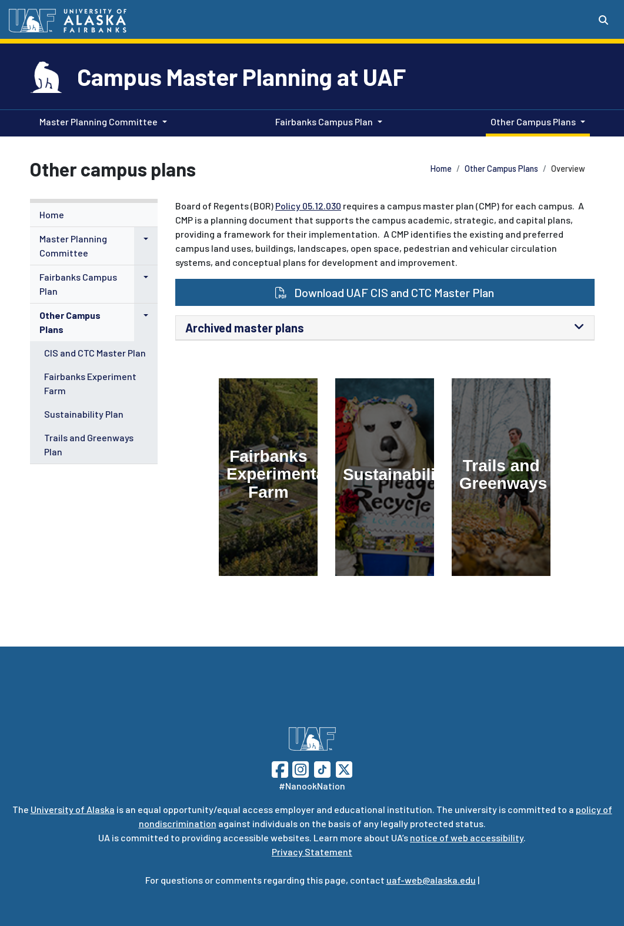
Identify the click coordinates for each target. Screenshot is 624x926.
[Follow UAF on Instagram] (299, 768)
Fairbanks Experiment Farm (90, 383)
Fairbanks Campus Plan (78, 284)
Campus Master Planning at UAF (241, 76)
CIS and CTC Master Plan (95, 352)
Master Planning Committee (73, 245)
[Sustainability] (384, 477)
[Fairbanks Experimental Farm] (268, 477)
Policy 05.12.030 (308, 205)
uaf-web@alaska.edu (431, 879)
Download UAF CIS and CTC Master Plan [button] (384, 292)
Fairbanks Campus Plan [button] (324, 121)
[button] (146, 239)
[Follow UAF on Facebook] (280, 768)
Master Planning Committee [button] (98, 121)
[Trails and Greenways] (501, 477)
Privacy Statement (312, 851)
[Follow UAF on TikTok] (322, 768)
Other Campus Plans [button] (533, 121)
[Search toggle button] (603, 20)
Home (441, 169)
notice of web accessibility (466, 837)
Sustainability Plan (84, 413)
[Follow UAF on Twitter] (344, 768)
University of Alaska (73, 809)
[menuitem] (94, 215)
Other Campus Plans (501, 169)
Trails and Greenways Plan (89, 444)
